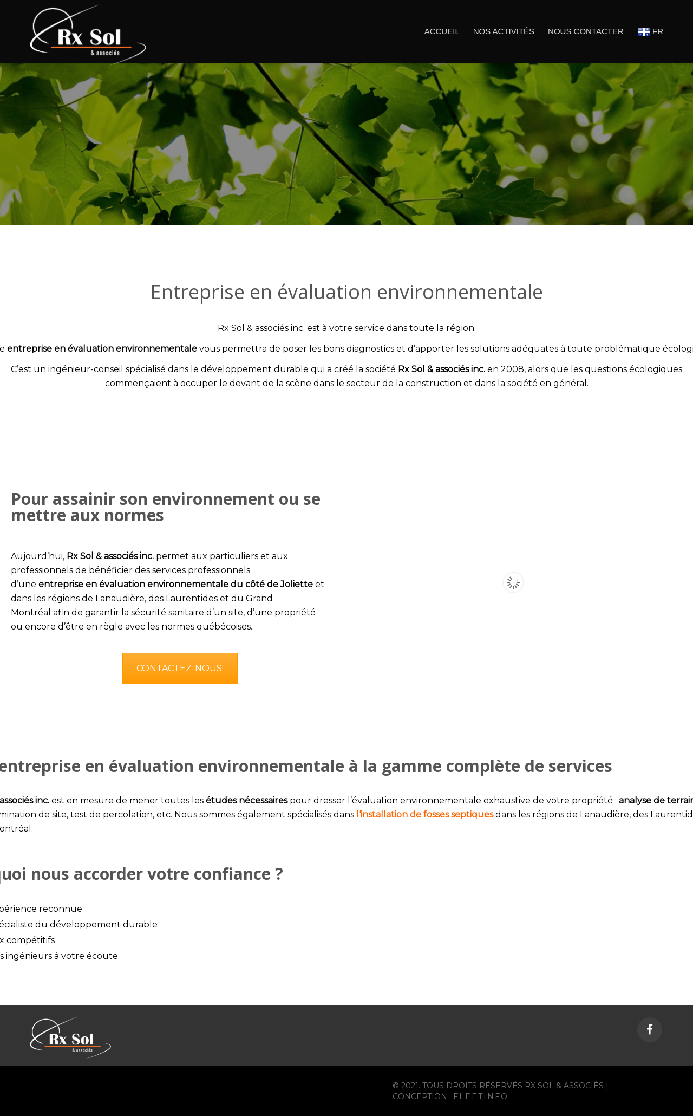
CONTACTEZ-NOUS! (180, 668)
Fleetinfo (480, 1096)
